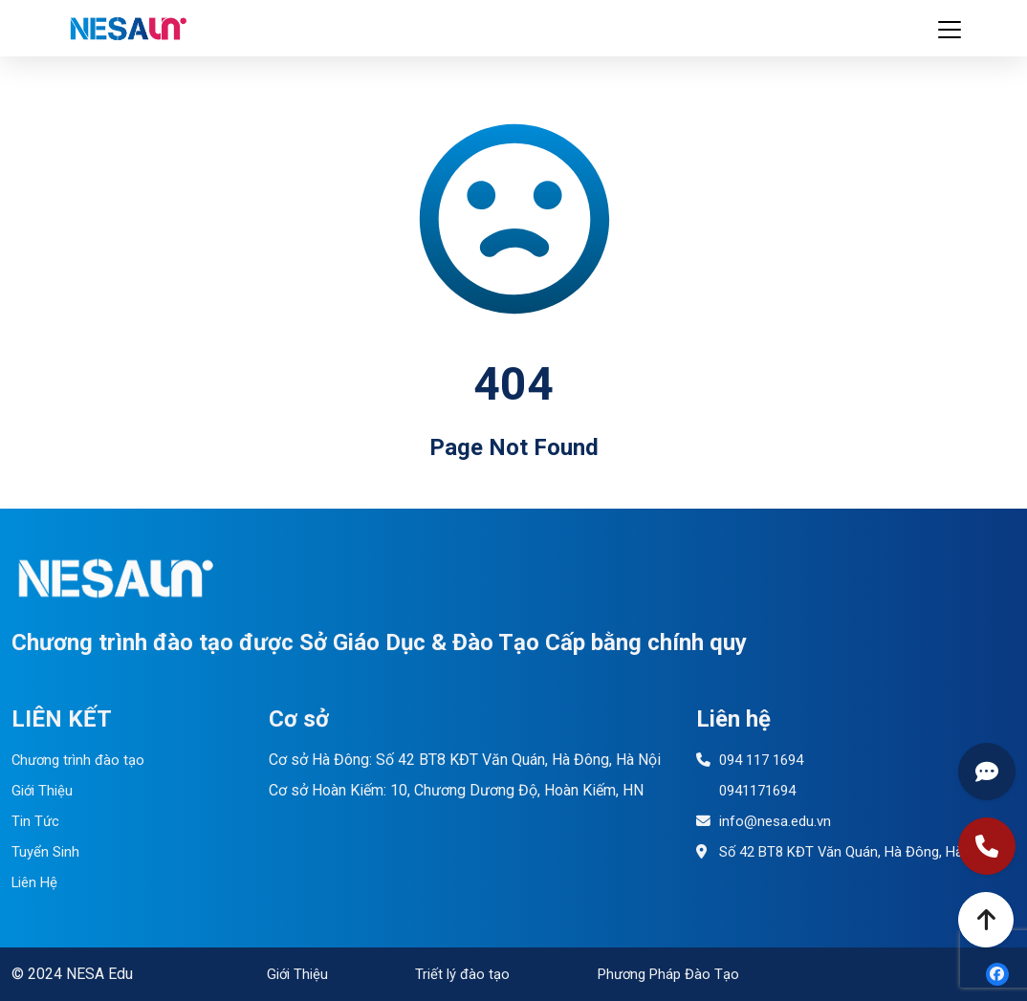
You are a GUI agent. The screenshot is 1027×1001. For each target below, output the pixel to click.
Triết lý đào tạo (459, 974)
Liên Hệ (36, 882)
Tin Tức (36, 821)
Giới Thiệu (43, 790)
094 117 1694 (754, 760)
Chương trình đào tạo (81, 760)
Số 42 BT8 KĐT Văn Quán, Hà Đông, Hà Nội (850, 851)
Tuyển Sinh (46, 851)
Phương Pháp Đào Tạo (662, 974)
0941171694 (750, 790)
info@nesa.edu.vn (766, 821)
